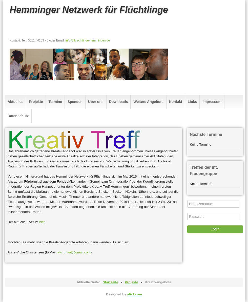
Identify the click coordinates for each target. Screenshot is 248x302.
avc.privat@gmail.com (74, 252)
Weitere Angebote (148, 102)
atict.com (134, 294)
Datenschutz (18, 116)
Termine (55, 102)
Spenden (75, 102)
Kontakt (175, 102)
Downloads (118, 102)
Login (215, 229)
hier (42, 222)
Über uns (96, 102)
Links (192, 102)
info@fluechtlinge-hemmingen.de (88, 40)
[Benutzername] (213, 204)
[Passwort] (213, 216)
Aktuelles (15, 102)
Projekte (36, 102)
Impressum (211, 102)
